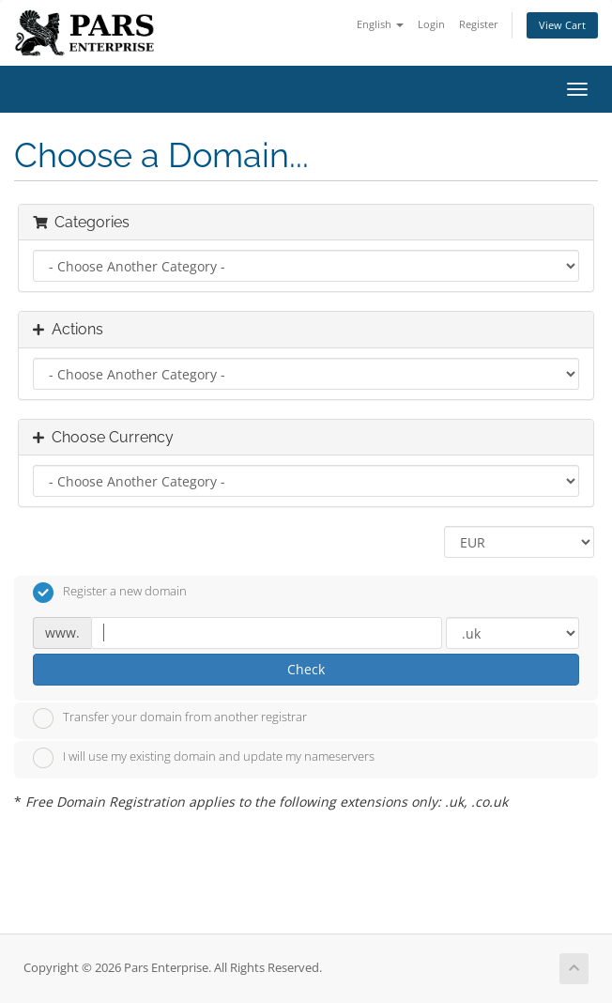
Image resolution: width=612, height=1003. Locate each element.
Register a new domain (110, 592)
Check (306, 669)
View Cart (562, 25)
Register (478, 24)
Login (431, 24)
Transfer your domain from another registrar (170, 718)
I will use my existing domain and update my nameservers (204, 758)
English (380, 24)
